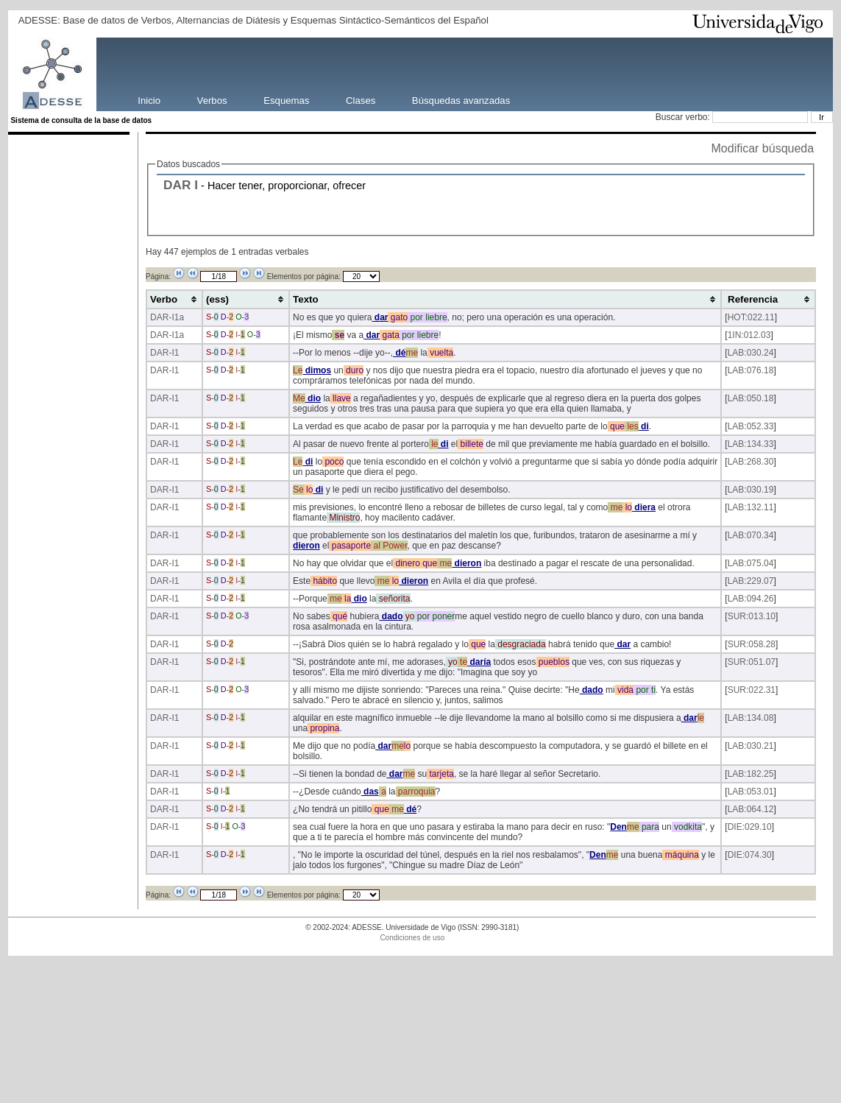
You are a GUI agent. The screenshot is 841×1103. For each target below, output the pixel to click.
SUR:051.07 (752, 662)
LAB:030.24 (751, 353)
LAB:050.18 (751, 398)
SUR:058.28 (752, 644)
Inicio (149, 99)
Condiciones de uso (412, 938)
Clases (360, 99)
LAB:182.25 (751, 774)
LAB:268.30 (751, 462)
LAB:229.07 (751, 581)
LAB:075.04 (751, 563)
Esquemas (286, 99)
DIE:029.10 (750, 827)
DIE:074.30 (750, 855)
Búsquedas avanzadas (461, 99)
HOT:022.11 (751, 317)
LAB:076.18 (751, 370)
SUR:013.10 (752, 616)
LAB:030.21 (751, 746)
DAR (177, 184)
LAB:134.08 (751, 718)
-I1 (173, 353)
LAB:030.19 (751, 489)
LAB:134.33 (751, 444)
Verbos (212, 99)
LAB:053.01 (751, 791)
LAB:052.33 (751, 426)
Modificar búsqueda (763, 148)
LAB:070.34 (751, 535)
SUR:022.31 (752, 690)
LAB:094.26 (751, 598)
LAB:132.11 (751, 507)
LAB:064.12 (751, 809)
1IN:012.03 (749, 335)
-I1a (176, 317)
